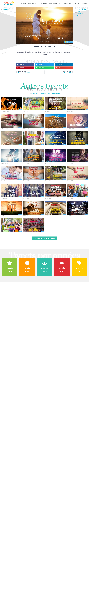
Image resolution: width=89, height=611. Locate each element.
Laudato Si (44, 3)
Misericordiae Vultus (55, 3)
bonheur (84, 11)
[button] (25, 66)
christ (78, 13)
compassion (81, 15)
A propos (76, 3)
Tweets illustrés (33, 3)
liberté (79, 17)
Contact (84, 3)
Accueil (23, 3)
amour (79, 11)
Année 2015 (6, 11)
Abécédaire (67, 3)
